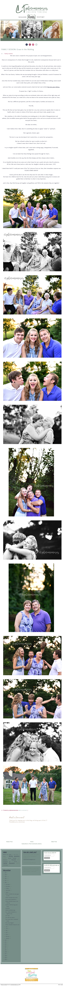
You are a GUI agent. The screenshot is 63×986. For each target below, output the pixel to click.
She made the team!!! (10, 917)
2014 (6, 942)
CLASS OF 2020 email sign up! (51, 865)
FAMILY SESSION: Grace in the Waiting (17, 49)
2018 (6, 878)
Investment (37, 39)
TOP (62, 984)
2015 (6, 940)
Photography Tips (6, 861)
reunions (15, 861)
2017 (6, 880)
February (8, 936)
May (7, 930)
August (7, 892)
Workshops (5, 865)
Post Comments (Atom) (35, 843)
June (7, 928)
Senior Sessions (8, 863)
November (8, 886)
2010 (6, 950)
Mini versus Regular (9, 923)
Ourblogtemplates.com (15, 984)
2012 (6, 946)
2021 (6, 873)
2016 (6, 882)
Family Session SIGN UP (50, 852)
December (8, 884)
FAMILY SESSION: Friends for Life (12, 925)
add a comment (23, 810)
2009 (6, 952)
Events (4, 856)
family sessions (8, 53)
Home (31, 841)
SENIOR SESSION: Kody (10, 910)
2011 (5, 948)
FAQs (44, 39)
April (7, 932)
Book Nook (16, 854)
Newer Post (9, 841)
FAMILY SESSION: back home (11, 897)
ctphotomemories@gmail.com (29, 859)
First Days (7, 915)
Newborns (5, 860)
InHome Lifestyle (12, 858)
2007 (6, 954)
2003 (6, 959)
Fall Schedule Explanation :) (10, 899)
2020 (6, 875)
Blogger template (4, 984)
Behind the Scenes (7, 854)
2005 (6, 957)
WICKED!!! (7, 908)
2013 (6, 944)
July (7, 926)
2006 (6, 956)
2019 (6, 877)
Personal (13, 860)
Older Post (54, 841)
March (7, 934)
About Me (20, 39)
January (7, 938)
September (8, 890)
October (7, 888)
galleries (28, 39)
